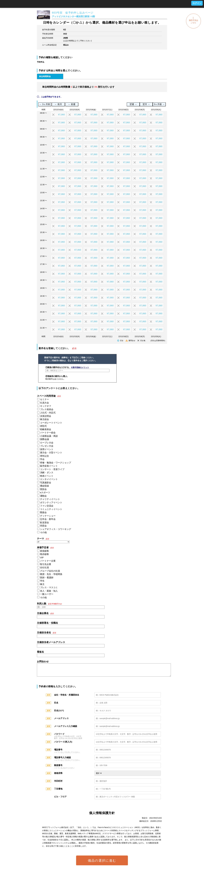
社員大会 (44, 403)
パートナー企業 (48, 561)
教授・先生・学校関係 (51, 574)
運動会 (43, 496)
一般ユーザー (46, 594)
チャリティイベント (50, 499)
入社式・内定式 (48, 412)
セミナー (44, 399)
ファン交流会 (46, 506)
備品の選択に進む (102, 863)
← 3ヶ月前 (44, 104)
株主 (42, 584)
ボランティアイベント (51, 502)
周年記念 (44, 456)
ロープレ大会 (46, 442)
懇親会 (43, 512)
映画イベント (46, 476)
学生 (42, 581)
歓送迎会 (44, 522)
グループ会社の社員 (50, 571)
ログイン (197, 3)
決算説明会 (45, 416)
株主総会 (44, 419)
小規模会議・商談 (49, 436)
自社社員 (44, 567)
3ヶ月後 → (159, 104)
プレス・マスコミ (49, 587)
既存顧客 (44, 554)
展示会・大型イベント (51, 452)
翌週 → (133, 104)
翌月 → (146, 104)
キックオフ (45, 406)
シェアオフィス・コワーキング (55, 529)
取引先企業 (45, 564)
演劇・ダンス (46, 472)
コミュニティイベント (51, 509)
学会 (42, 459)
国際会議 (44, 439)
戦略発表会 (45, 429)
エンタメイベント (49, 479)
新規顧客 (44, 551)
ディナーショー (48, 516)
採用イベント (46, 449)
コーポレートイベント (51, 422)
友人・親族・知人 (49, 591)
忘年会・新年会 (48, 519)
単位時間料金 (45, 76)
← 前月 (58, 104)
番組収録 (44, 486)
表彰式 (43, 426)
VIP (42, 557)
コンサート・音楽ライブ (52, 469)
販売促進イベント (49, 466)
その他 (43, 532)
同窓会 (43, 526)
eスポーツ (45, 492)
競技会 (43, 489)
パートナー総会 (48, 432)
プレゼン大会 (46, 446)
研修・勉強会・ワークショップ (55, 462)
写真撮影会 (45, 482)
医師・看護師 (46, 577)
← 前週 (71, 104)
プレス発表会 (46, 409)
